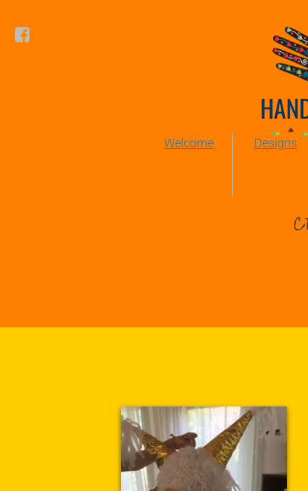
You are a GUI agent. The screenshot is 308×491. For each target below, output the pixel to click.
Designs (275, 143)
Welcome (189, 143)
